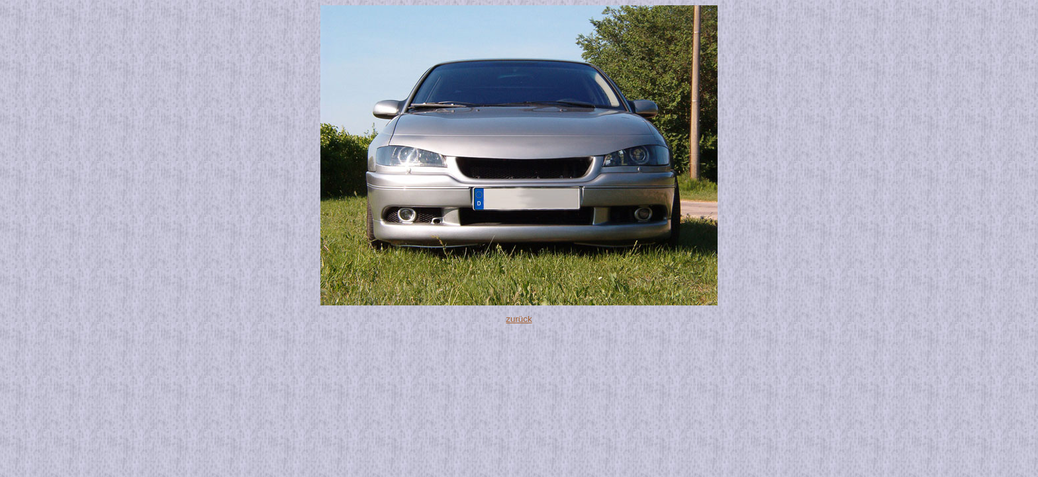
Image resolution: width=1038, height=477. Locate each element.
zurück (519, 319)
